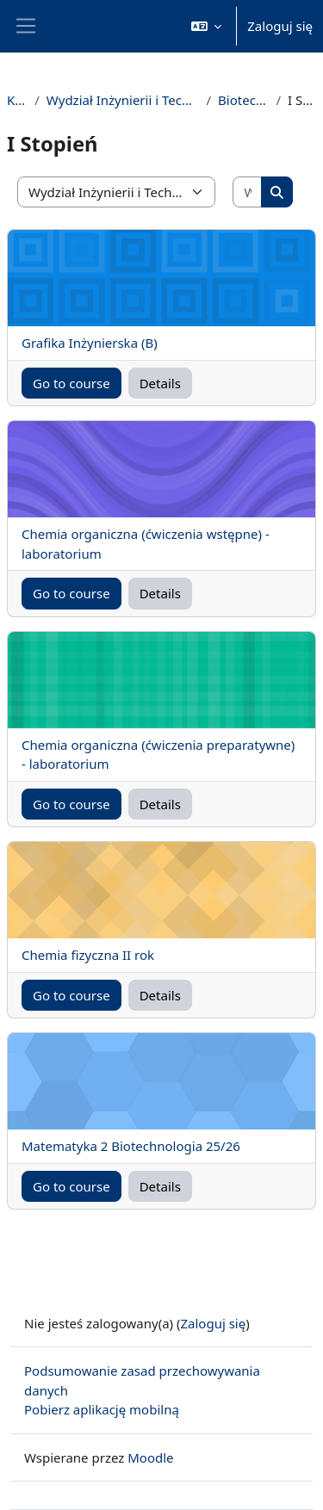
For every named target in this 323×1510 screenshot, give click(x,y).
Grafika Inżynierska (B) (90, 342)
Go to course (71, 383)
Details (160, 383)
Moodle (150, 1457)
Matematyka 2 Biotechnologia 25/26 (131, 1145)
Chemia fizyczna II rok (88, 954)
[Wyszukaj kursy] (248, 192)
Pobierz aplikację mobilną (101, 1409)
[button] (206, 26)
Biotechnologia (243, 99)
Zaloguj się (280, 25)
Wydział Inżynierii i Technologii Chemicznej (123, 99)
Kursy (17, 99)
